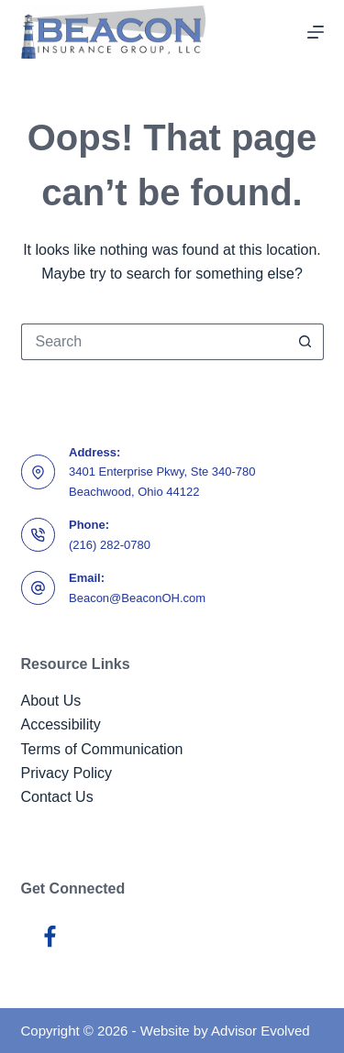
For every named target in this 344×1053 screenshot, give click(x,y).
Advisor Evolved (260, 1030)
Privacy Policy (67, 773)
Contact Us (57, 797)
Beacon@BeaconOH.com (137, 598)
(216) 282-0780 (109, 545)
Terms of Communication (102, 749)
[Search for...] (154, 342)
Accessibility (61, 724)
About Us (51, 700)
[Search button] (305, 342)
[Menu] (315, 32)
